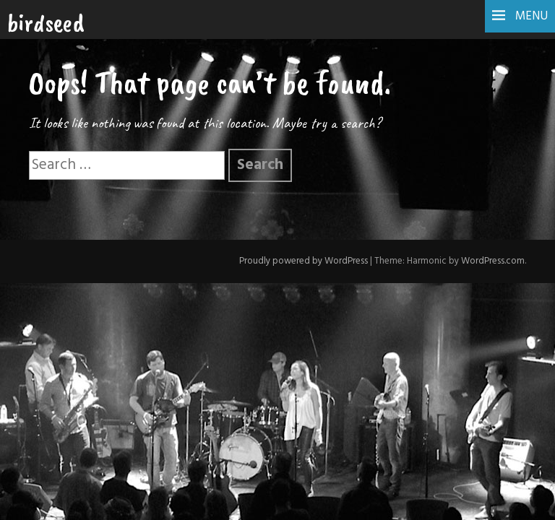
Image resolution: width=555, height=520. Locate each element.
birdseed (46, 22)
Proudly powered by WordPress (303, 261)
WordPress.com (493, 261)
